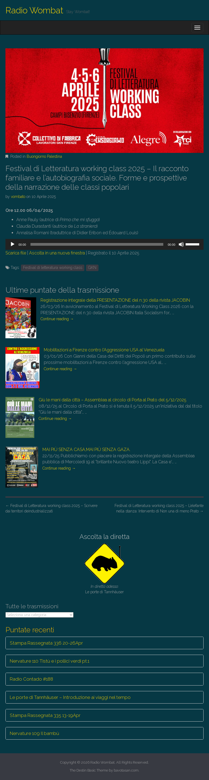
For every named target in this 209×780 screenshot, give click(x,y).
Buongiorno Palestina (44, 156)
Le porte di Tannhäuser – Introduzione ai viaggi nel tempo (70, 697)
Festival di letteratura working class (52, 267)
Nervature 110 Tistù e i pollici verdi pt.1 (49, 661)
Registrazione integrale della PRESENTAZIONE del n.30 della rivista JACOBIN (115, 300)
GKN (92, 267)
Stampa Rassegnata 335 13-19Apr (45, 715)
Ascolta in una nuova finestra (57, 253)
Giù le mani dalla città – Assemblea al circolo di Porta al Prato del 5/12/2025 (112, 399)
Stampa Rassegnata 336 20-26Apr (46, 643)
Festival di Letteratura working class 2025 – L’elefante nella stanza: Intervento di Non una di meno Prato (159, 508)
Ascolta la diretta (104, 537)
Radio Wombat (34, 10)
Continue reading (57, 319)
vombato (18, 196)
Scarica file (15, 253)
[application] (104, 244)
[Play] (12, 244)
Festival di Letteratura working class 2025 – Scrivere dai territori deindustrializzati (51, 508)
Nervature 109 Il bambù (34, 733)
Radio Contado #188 (31, 679)
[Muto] (181, 244)
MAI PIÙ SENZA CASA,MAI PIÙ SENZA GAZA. (86, 449)
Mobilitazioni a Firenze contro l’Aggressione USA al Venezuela (104, 349)
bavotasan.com (126, 770)
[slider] (97, 244)
